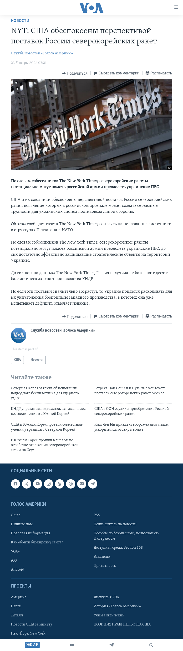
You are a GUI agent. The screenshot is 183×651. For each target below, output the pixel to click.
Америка (18, 597)
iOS (14, 560)
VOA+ (15, 551)
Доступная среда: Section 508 (118, 548)
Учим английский (109, 615)
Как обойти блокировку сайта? (37, 542)
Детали (17, 615)
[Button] (74, 73)
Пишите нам (22, 524)
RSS (97, 515)
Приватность (105, 566)
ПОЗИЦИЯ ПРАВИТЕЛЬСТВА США (122, 624)
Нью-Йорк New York (28, 633)
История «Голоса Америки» (117, 606)
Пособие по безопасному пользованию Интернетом (126, 536)
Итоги (16, 606)
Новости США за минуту (31, 624)
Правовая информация (30, 533)
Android (17, 570)
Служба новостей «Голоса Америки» (42, 53)
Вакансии (102, 557)
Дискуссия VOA (106, 597)
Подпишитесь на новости (115, 524)
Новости (20, 21)
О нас (15, 515)
